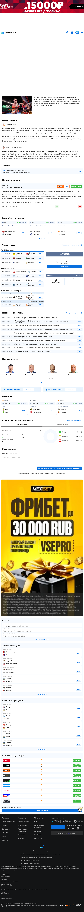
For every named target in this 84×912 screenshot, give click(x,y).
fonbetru (42, 456)
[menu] (82, 32)
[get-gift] (72, 33)
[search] (67, 32)
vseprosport (9, 32)
